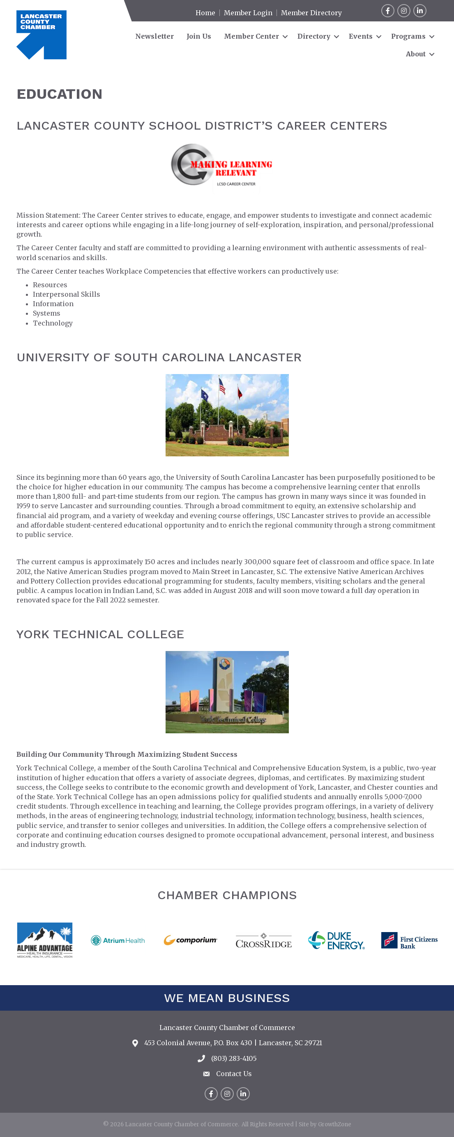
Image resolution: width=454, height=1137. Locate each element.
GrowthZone (334, 1124)
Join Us (199, 36)
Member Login (248, 12)
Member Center (251, 36)
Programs (408, 36)
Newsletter (154, 36)
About (416, 54)
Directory (313, 36)
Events (361, 36)
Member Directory (311, 12)
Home (205, 12)
